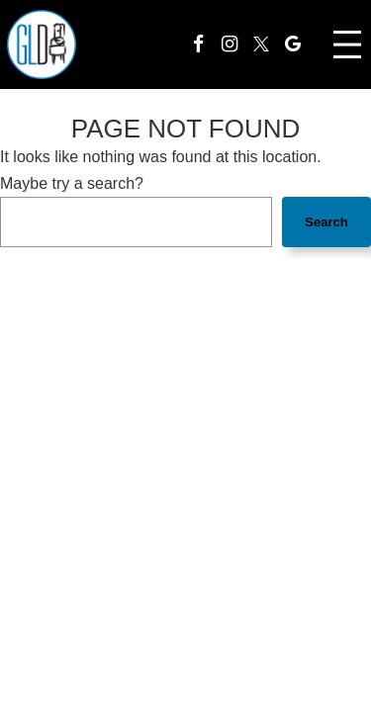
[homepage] (41, 44)
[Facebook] (198, 44)
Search (326, 222)
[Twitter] (261, 44)
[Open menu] (347, 44)
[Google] (293, 44)
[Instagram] (229, 44)
